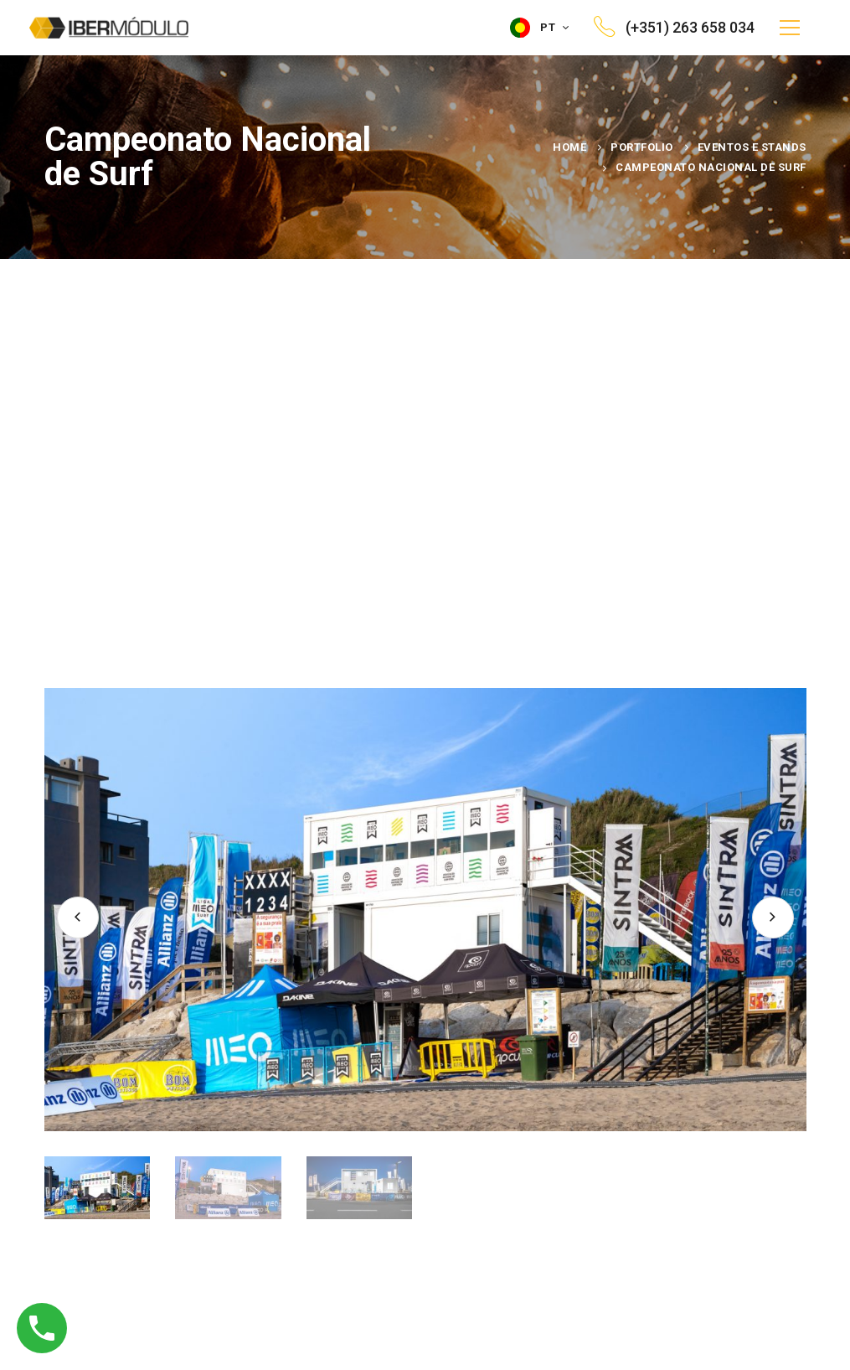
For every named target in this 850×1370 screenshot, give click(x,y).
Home (569, 147)
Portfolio (641, 147)
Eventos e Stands (752, 147)
